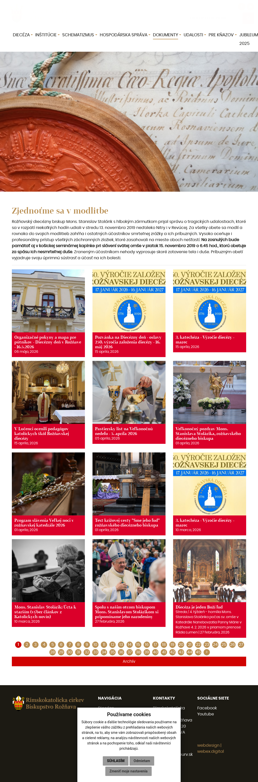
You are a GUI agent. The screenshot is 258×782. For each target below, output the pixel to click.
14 (130, 645)
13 (121, 645)
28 (52, 652)
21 (189, 645)
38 (138, 652)
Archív (129, 661)
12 (112, 645)
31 (78, 652)
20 (181, 645)
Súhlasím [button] (115, 761)
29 (61, 652)
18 (164, 645)
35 (112, 652)
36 (121, 652)
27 (241, 645)
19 (172, 645)
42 (172, 652)
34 (104, 652)
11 (104, 645)
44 (189, 652)
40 (155, 652)
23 (207, 645)
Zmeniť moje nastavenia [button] (128, 771)
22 (198, 645)
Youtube (205, 714)
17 (155, 645)
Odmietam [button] (142, 761)
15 (138, 645)
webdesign (208, 745)
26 (232, 645)
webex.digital (210, 751)
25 (223, 645)
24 (215, 645)
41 (164, 652)
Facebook (207, 708)
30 (69, 652)
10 (95, 645)
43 (181, 652)
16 (147, 645)
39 (146, 652)
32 (87, 652)
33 (95, 652)
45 (198, 652)
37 (129, 652)
